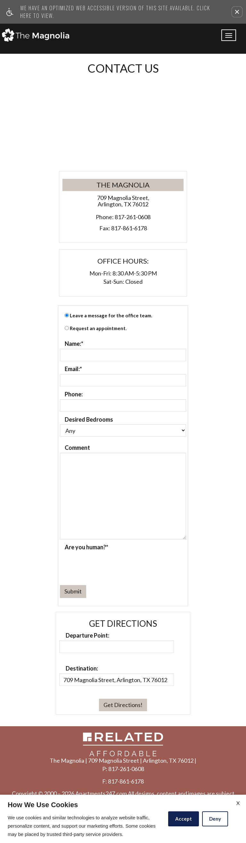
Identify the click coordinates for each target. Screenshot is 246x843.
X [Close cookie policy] (238, 803)
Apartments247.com (101, 794)
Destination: (82, 668)
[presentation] (108, 564)
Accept (183, 819)
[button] (237, 12)
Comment (77, 448)
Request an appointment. (98, 328)
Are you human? (86, 547)
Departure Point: (87, 635)
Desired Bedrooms (89, 420)
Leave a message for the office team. (111, 315)
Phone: (74, 394)
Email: (73, 369)
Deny (215, 819)
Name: (74, 344)
